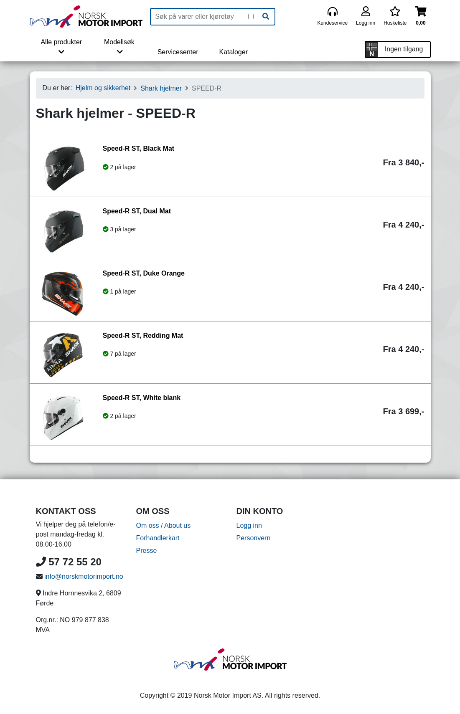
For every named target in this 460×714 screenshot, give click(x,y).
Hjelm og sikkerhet (103, 87)
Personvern (253, 538)
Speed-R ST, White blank (142, 397)
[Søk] (265, 16)
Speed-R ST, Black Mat (139, 148)
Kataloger (233, 52)
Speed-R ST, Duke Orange (144, 273)
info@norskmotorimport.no (83, 576)
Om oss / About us (163, 525)
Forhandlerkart (158, 538)
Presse (146, 550)
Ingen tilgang (404, 49)
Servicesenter (178, 52)
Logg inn (249, 525)
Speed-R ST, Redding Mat (143, 335)
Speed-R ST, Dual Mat (137, 211)
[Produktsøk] (199, 17)
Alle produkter (61, 46)
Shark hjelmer (161, 88)
